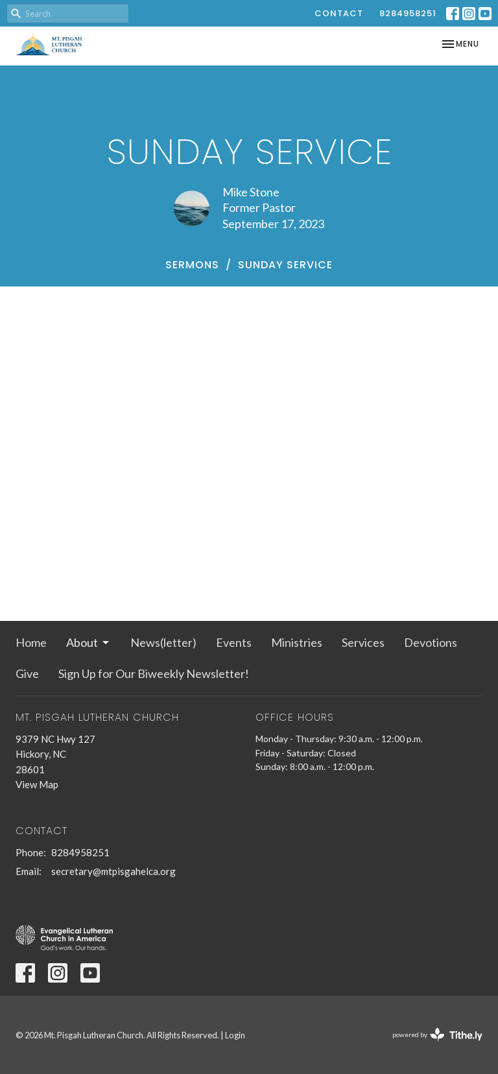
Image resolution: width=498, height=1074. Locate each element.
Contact (338, 13)
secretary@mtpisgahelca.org (113, 871)
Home (31, 642)
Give (27, 673)
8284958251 (407, 13)
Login (235, 1035)
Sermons (192, 264)
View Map (37, 784)
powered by (437, 1035)
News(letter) (163, 642)
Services (363, 642)
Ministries (296, 642)
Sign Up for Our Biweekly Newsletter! (153, 673)
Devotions (430, 642)
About (88, 642)
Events (234, 642)
